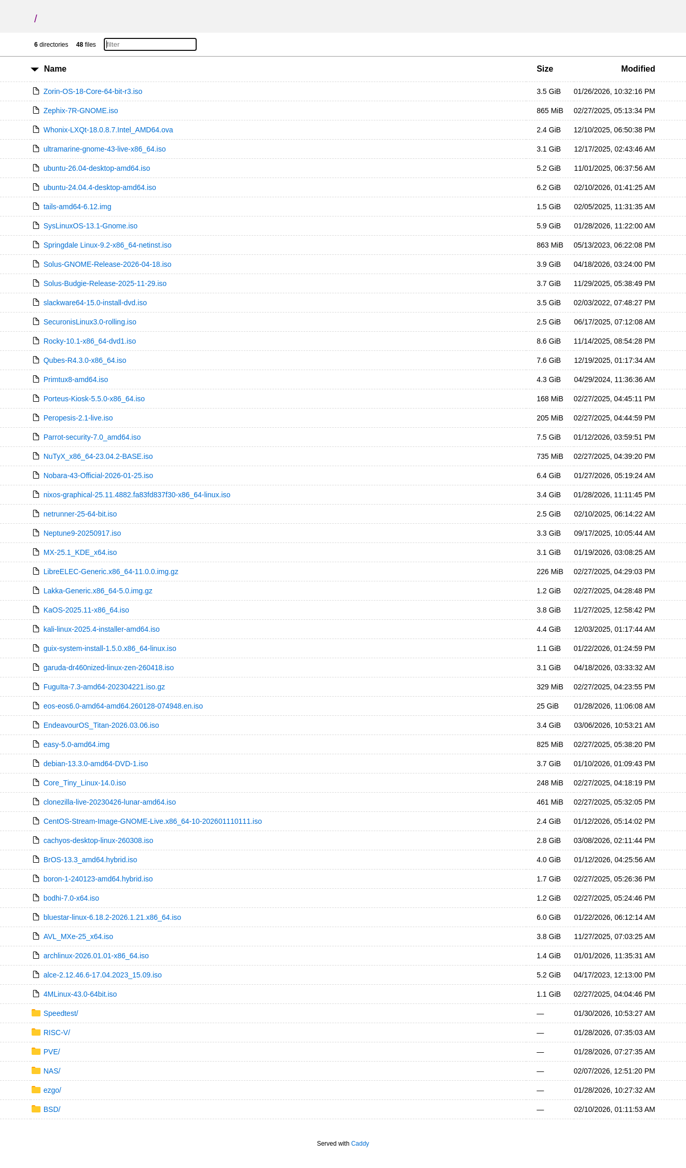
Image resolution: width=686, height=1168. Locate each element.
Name (55, 68)
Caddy (360, 1143)
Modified (638, 68)
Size (545, 68)
